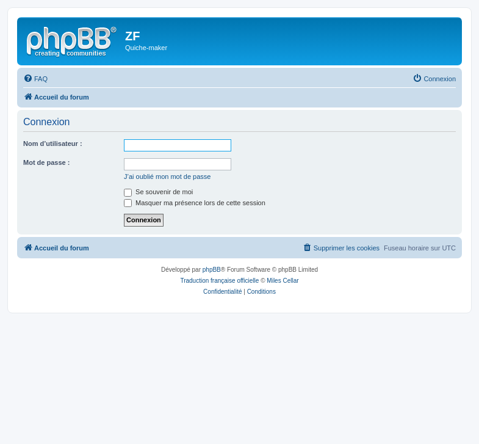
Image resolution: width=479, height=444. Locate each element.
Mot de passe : (46, 162)
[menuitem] (35, 78)
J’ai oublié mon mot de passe (167, 176)
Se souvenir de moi (158, 191)
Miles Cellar (282, 280)
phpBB (212, 269)
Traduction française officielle (219, 280)
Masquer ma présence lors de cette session (194, 202)
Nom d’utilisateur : (52, 143)
